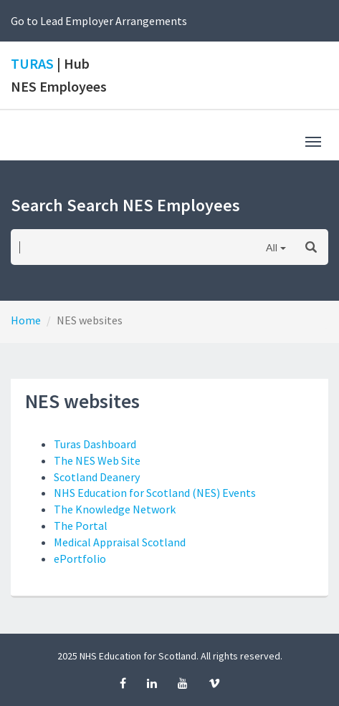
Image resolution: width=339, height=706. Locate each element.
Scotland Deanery (97, 477)
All (271, 247)
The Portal (81, 525)
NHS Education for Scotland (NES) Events (155, 492)
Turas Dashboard (95, 444)
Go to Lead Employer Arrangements (99, 21)
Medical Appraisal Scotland (120, 542)
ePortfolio (80, 558)
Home (26, 320)
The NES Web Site (97, 460)
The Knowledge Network (115, 509)
